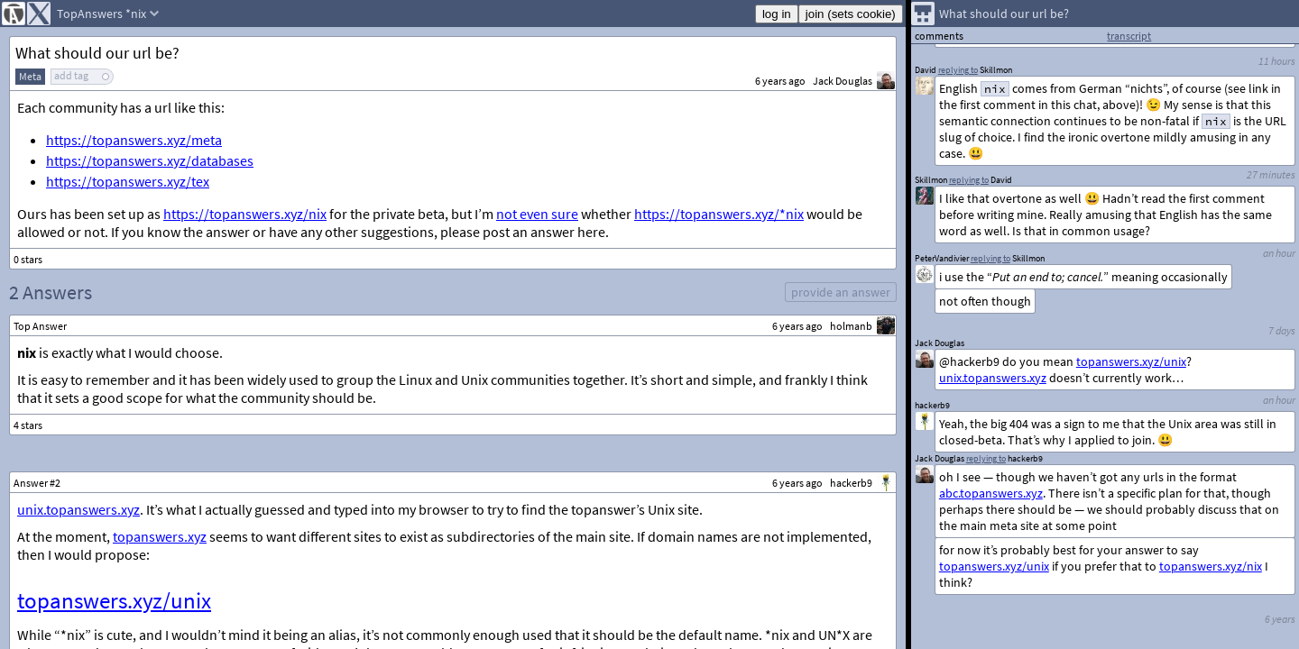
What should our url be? (97, 52)
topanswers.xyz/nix (1210, 566)
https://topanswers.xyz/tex (127, 181)
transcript (1129, 35)
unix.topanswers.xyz (78, 509)
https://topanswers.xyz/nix (245, 214)
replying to (986, 458)
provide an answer (840, 292)
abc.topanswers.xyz (991, 493)
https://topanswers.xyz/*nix (719, 214)
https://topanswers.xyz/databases (149, 160)
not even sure (537, 214)
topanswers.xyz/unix (114, 600)
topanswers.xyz (160, 536)
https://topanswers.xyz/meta (134, 140)
